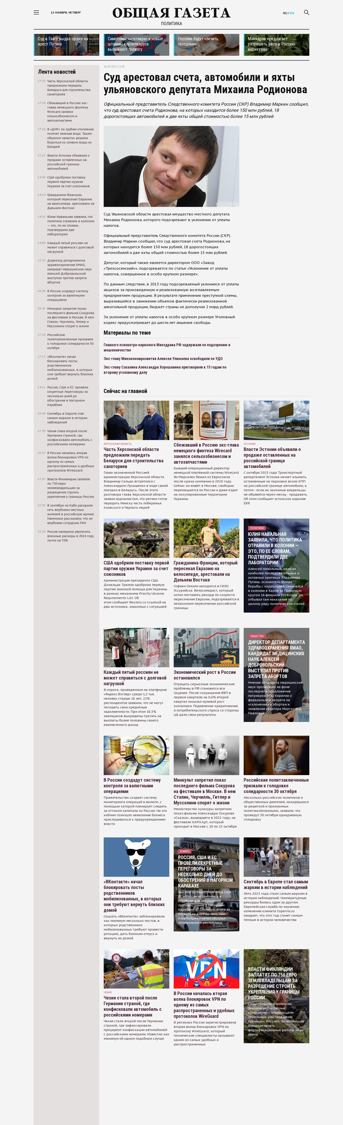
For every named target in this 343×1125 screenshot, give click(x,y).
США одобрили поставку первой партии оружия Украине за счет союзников (136, 568)
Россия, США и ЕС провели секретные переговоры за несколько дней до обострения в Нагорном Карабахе (205, 872)
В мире (184, 851)
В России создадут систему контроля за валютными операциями (132, 785)
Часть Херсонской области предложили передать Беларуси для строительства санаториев (133, 458)
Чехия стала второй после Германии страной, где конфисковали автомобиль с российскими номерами (133, 1006)
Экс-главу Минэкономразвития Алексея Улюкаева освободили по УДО (163, 358)
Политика (171, 23)
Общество (257, 636)
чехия (108, 992)
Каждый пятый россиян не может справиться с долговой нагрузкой (135, 677)
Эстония (250, 443)
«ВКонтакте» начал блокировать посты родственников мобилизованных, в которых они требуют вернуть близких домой (134, 896)
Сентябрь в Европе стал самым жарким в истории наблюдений (276, 884)
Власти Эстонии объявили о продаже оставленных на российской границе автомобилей (272, 458)
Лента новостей (57, 71)
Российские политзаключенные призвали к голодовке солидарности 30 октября (276, 785)
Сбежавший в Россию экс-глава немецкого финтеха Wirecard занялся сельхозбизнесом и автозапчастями (206, 453)
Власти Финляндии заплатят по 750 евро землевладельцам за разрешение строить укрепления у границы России (273, 983)
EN (292, 13)
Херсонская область (118, 443)
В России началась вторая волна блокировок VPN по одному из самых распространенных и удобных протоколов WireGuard (204, 1005)
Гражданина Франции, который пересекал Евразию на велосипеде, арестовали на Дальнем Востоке (206, 571)
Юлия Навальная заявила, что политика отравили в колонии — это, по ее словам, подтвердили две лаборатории (275, 548)
